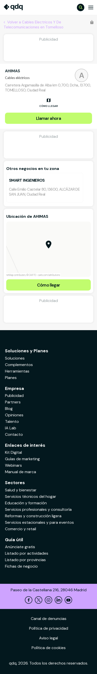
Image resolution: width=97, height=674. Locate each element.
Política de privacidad (48, 628)
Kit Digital (13, 452)
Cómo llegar (48, 285)
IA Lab (10, 428)
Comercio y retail (20, 528)
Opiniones (14, 415)
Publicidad (14, 395)
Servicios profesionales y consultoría (38, 509)
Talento (12, 421)
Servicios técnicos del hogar (30, 496)
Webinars (13, 465)
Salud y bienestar (21, 490)
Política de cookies (49, 647)
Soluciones (15, 358)
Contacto (14, 434)
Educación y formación (26, 503)
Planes (11, 377)
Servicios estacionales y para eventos (39, 522)
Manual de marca (20, 471)
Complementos (19, 364)
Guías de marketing (22, 458)
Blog (9, 408)
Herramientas (17, 371)
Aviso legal (48, 638)
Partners (13, 402)
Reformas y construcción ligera (33, 516)
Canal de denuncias (48, 618)
